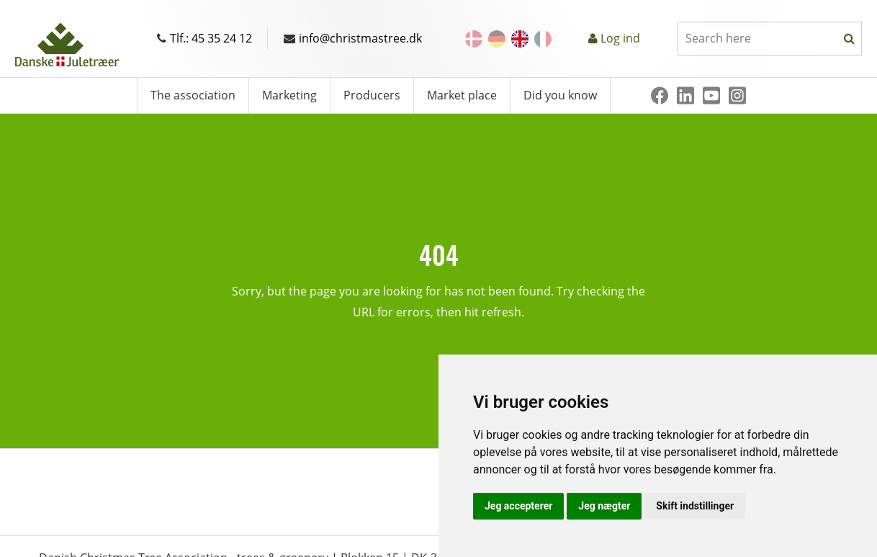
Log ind (620, 38)
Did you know (560, 95)
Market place (462, 95)
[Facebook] (660, 95)
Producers (371, 95)
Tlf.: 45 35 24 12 (204, 38)
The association (192, 95)
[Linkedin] (685, 95)
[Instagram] (737, 95)
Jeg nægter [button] (604, 506)
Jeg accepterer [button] (518, 506)
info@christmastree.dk (353, 38)
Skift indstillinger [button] (695, 506)
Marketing (289, 95)
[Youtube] (711, 95)
